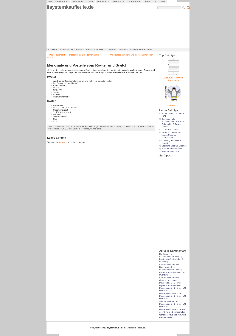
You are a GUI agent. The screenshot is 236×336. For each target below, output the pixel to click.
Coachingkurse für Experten (174, 146)
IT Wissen (80, 50)
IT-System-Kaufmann (168, 293)
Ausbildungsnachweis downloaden (173, 79)
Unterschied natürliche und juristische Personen (131, 55)
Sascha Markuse (166, 301)
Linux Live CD (173, 105)
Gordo (162, 315)
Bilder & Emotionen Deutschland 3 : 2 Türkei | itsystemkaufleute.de (170, 283)
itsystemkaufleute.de (70, 7)
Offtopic (112, 50)
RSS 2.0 (64, 129)
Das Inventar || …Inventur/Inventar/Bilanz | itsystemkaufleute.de (170, 269)
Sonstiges (123, 50)
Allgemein (52, 50)
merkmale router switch (110, 126)
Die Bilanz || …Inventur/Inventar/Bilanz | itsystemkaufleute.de (170, 256)
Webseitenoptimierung (141, 50)
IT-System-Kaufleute (96, 50)
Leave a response (81, 129)
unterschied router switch (134, 126)
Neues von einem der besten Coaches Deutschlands (171, 135)
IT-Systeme (87, 126)
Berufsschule (66, 50)
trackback (97, 129)
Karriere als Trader (169, 129)
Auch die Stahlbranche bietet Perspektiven (171, 150)
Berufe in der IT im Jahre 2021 (172, 114)
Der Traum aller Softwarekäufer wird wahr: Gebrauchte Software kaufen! (173, 123)
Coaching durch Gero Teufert (171, 141)
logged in (63, 142)
